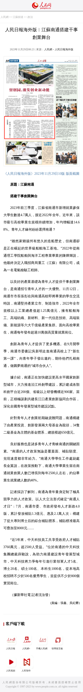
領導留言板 (57, 641)
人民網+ (26, 641)
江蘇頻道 (18, 17)
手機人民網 (42, 641)
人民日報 (11, 641)
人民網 (5, 17)
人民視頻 (11, 663)
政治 (30, 17)
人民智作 (26, 663)
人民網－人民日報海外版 (58, 49)
